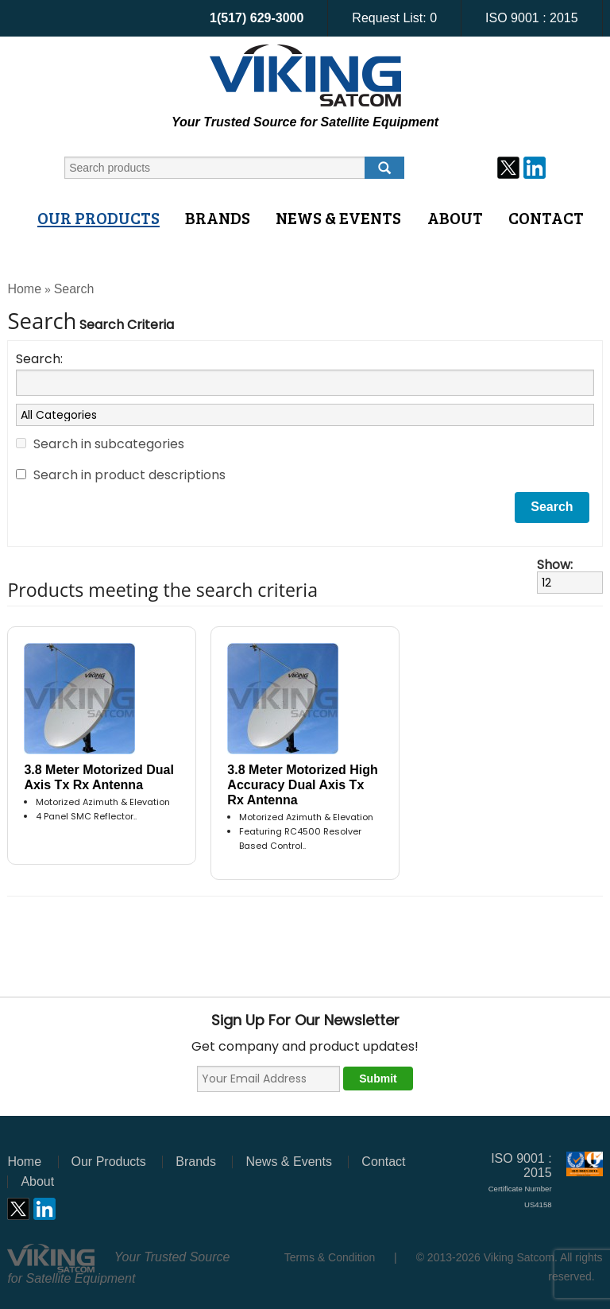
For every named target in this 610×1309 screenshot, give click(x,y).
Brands (217, 218)
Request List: (394, 18)
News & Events (338, 218)
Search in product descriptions (129, 475)
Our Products (98, 218)
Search (74, 289)
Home (24, 289)
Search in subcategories (108, 444)
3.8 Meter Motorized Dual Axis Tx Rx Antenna (98, 777)
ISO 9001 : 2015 (531, 18)
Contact (546, 218)
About (455, 218)
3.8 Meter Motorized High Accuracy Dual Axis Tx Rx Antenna (302, 785)
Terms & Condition (329, 1257)
